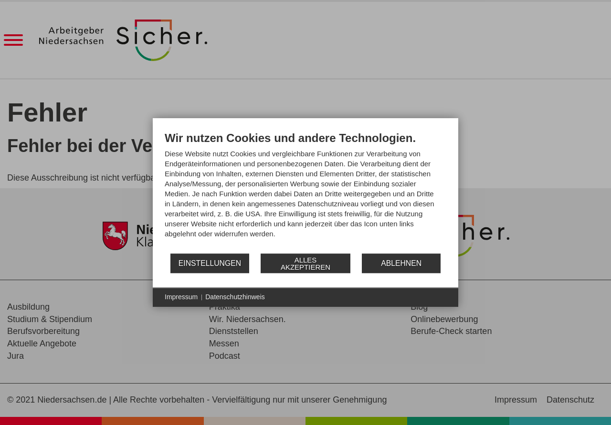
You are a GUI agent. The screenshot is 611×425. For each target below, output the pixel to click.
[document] (305, 191)
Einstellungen (210, 263)
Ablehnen (401, 263)
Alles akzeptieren (305, 263)
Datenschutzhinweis (235, 297)
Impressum (181, 297)
